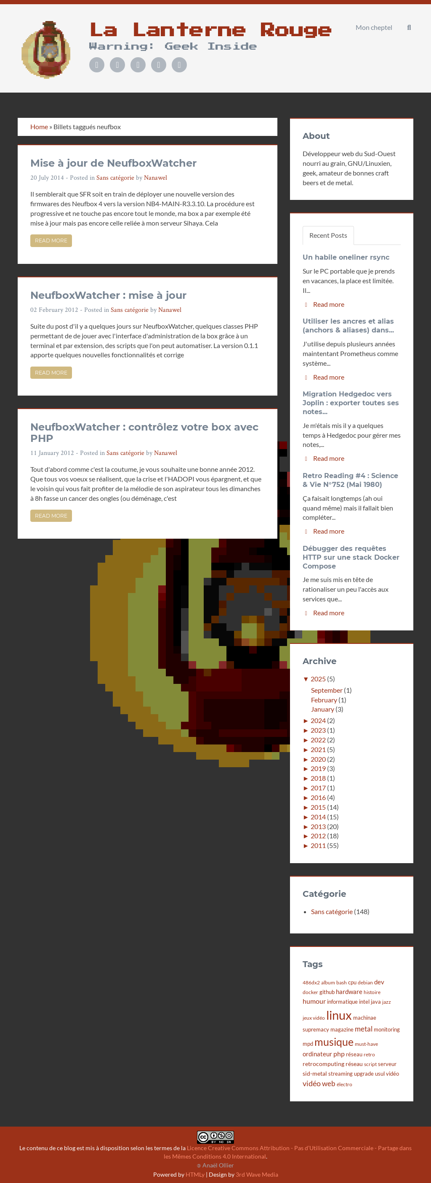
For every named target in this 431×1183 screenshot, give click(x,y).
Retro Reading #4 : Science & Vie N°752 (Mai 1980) (350, 480)
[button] (409, 27)
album (328, 982)
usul (380, 1073)
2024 (318, 720)
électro (344, 1084)
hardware (349, 991)
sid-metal (315, 1073)
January (322, 709)
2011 (318, 845)
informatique (342, 1001)
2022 (318, 740)
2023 (318, 730)
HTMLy (195, 1174)
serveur (387, 1064)
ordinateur (317, 1054)
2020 (318, 759)
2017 (318, 788)
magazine (342, 1029)
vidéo (392, 1073)
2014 (318, 817)
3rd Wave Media (257, 1174)
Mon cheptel (374, 27)
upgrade (364, 1073)
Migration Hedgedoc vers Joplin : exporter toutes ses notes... (351, 403)
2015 (318, 807)
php (339, 1054)
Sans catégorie (115, 177)
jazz (386, 1002)
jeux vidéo (314, 1018)
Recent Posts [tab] (328, 235)
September (327, 690)
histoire (372, 992)
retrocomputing (323, 1063)
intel (364, 1001)
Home (39, 126)
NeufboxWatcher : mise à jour (108, 295)
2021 (318, 749)
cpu (352, 982)
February (324, 700)
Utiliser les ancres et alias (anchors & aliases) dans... (348, 325)
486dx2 (311, 982)
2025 (318, 679)
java (376, 1001)
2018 (318, 778)
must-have (366, 1044)
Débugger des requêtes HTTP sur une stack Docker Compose (351, 557)
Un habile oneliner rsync (346, 257)
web (328, 1083)
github (327, 992)
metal (363, 1028)
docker (310, 992)
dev (379, 982)
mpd (308, 1043)
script (370, 1064)
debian (365, 982)
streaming (340, 1073)
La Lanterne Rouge (211, 31)
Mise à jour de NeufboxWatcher (113, 163)
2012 (318, 836)
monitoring (387, 1029)
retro (369, 1054)
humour (314, 1001)
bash (341, 982)
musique (334, 1042)
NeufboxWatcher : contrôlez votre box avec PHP (144, 432)
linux (339, 1015)
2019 (318, 768)
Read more (51, 240)
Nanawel (155, 177)
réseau (354, 1054)
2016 (318, 797)
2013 (318, 826)
